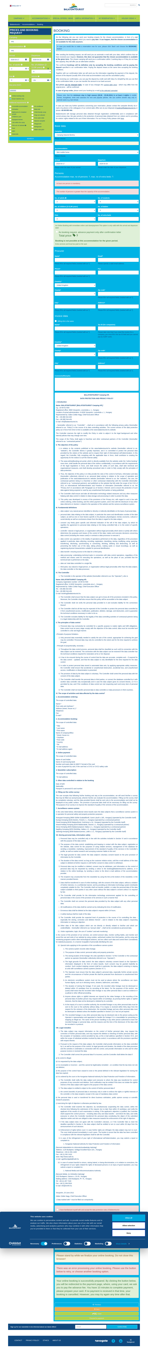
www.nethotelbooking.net (73, 461)
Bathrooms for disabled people (19, 113)
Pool (13, 128)
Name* (57, 256)
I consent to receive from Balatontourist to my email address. (97, 1229)
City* (56, 303)
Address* (101, 303)
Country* (58, 281)
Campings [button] (19, 18)
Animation (15, 109)
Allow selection (128, 1329)
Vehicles (35, 76)
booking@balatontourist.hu (126, 108)
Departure (35, 55)
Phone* (57, 269)
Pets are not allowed (19, 125)
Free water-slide (39, 118)
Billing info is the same (66, 321)
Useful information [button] (85, 18)
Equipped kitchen (17, 119)
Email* (100, 256)
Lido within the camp (18, 122)
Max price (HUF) (15, 85)
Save (97, 1313)
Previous (96, 1305)
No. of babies (103, 207)
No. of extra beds (104, 215)
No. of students (104, 198)
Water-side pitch (39, 129)
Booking (40, 24)
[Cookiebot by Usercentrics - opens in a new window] (15, 1347)
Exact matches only (18, 99)
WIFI (13, 131)
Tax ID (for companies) (106, 325)
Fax (99, 269)
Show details (121, 1347)
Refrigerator (38, 127)
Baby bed (37, 109)
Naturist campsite (39, 121)
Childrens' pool (16, 117)
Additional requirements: (19, 102)
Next (96, 1309)
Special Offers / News (63, 18)
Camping (13, 37)
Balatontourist (15, 24)
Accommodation (17, 46)
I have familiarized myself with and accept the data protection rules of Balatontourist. (89, 1210)
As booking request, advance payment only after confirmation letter (90, 234)
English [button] (15, 6)
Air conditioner (38, 106)
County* (58, 290)
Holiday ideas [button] (129, 18)
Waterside (15, 134)
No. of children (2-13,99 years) (39, 66)
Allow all (128, 1322)
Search (30, 139)
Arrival (12, 55)
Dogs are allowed (39, 115)
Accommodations (28, 24)
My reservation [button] (107, 18)
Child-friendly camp (40, 112)
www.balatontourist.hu (102, 430)
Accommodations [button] (41, 18)
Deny (129, 1337)
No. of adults (15, 65)
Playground (37, 124)
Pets (11, 76)
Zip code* (101, 290)
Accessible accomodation (20, 106)
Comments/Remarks (62, 376)
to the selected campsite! (109, 91)
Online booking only (18, 96)
